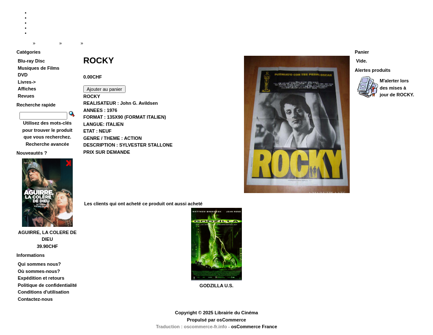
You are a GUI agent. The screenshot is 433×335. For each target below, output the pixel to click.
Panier (362, 51)
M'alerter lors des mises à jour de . (397, 87)
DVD (22, 74)
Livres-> (27, 81)
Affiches (71, 43)
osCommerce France (254, 326)
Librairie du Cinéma (236, 312)
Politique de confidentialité (47, 285)
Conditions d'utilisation (43, 291)
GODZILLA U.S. (216, 285)
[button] (104, 89)
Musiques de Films (38, 68)
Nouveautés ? (31, 152)
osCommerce (231, 319)
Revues (26, 95)
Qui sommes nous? (39, 264)
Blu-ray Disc (31, 60)
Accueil (23, 43)
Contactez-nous (35, 299)
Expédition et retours (41, 278)
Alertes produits (372, 70)
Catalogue (47, 43)
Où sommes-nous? (39, 271)
